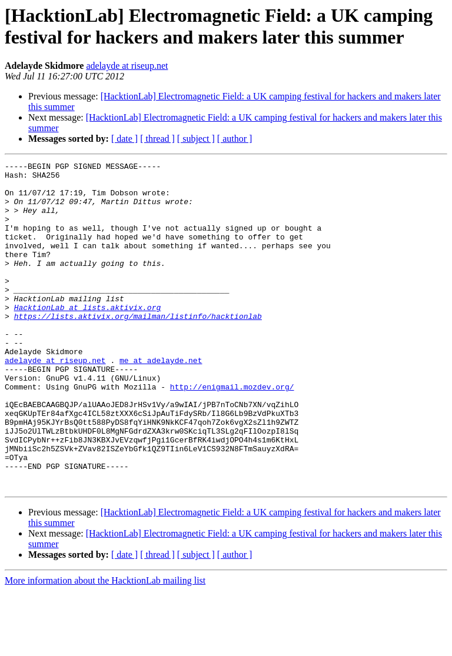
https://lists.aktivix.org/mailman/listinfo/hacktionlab (138, 347)
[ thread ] (157, 139)
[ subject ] (196, 139)
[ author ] (234, 139)
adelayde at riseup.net (127, 66)
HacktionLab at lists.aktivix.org (87, 337)
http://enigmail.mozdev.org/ (232, 432)
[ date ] (124, 139)
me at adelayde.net (160, 400)
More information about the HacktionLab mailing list (105, 646)
